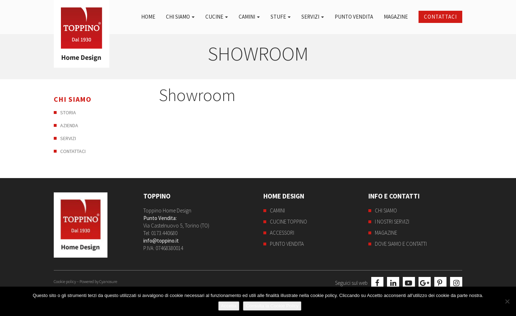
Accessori (282, 232)
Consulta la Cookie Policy (272, 305)
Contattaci (440, 16)
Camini (249, 16)
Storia (68, 112)
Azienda (69, 125)
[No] (507, 301)
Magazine (396, 16)
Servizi (312, 16)
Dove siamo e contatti (401, 243)
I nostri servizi (392, 221)
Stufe (281, 16)
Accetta (228, 305)
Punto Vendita (354, 16)
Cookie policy (65, 281)
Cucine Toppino (288, 221)
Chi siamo (180, 16)
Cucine (216, 16)
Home (148, 16)
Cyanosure (108, 281)
